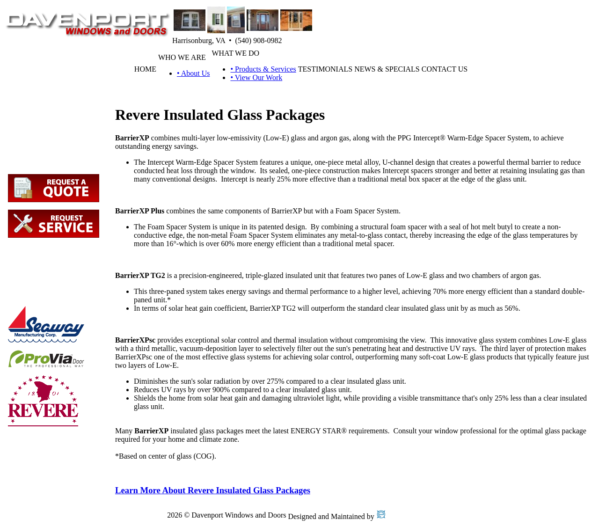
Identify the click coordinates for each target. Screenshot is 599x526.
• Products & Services (263, 69)
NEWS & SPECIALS (387, 69)
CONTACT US (445, 69)
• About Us (193, 73)
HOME (145, 69)
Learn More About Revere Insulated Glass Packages (212, 490)
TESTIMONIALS (325, 69)
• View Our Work (256, 77)
